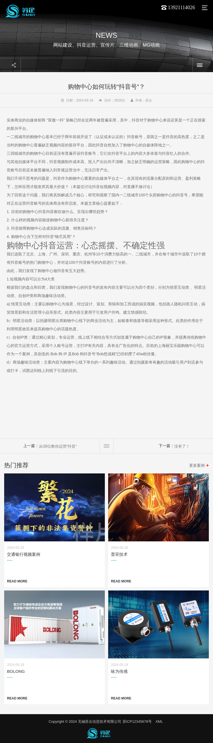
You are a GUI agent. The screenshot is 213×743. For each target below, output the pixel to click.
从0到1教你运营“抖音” (58, 446)
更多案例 (197, 465)
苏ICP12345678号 (137, 721)
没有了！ (182, 446)
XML (159, 721)
